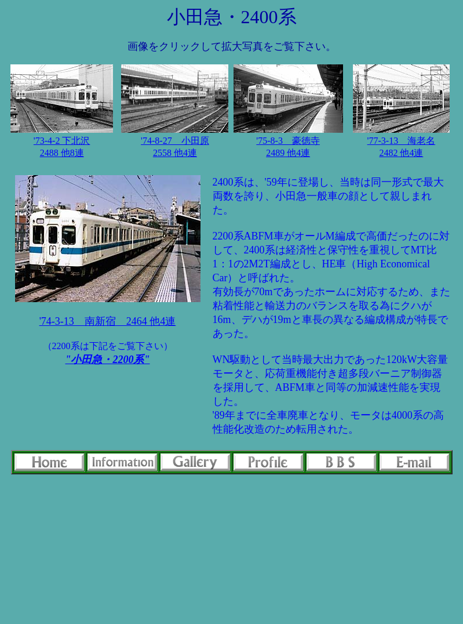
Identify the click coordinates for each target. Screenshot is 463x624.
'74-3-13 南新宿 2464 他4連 (107, 321)
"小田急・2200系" (107, 359)
